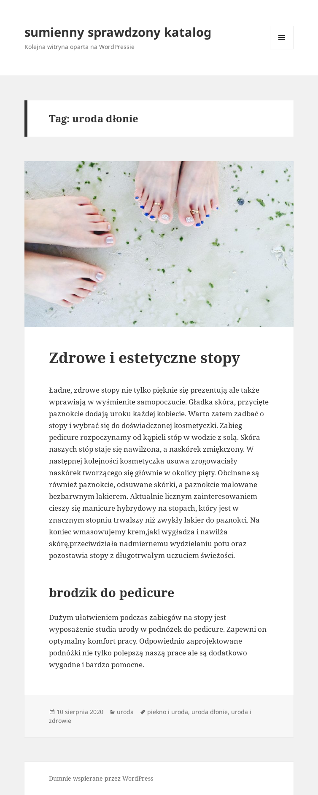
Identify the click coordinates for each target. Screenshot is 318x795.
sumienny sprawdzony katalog (117, 32)
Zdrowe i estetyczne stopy (144, 357)
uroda (125, 712)
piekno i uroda (167, 712)
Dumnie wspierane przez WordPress (101, 778)
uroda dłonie (209, 712)
